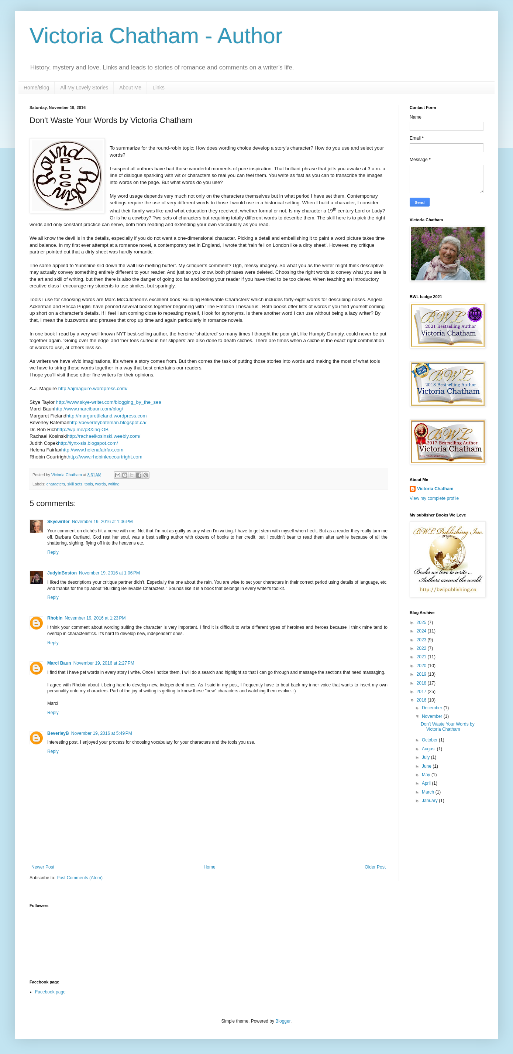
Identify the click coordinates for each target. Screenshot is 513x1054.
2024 (422, 631)
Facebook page (50, 992)
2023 (422, 639)
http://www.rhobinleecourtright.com (105, 457)
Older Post (375, 867)
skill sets (74, 484)
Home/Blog (36, 88)
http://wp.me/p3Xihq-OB (83, 429)
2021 (422, 656)
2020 (422, 665)
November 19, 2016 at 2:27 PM (103, 663)
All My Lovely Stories (84, 88)
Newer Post (42, 867)
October (430, 740)
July (426, 757)
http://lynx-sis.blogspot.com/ (88, 443)
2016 (422, 700)
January (430, 800)
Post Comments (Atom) (79, 877)
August (429, 748)
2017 (422, 691)
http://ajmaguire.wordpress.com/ (93, 388)
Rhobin (54, 618)
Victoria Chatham (435, 488)
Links (158, 88)
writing (114, 484)
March (428, 792)
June (427, 766)
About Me (130, 88)
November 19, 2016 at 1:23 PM (95, 618)
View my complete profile (434, 498)
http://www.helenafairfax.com (92, 450)
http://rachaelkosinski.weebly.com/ (103, 436)
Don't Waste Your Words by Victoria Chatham (448, 727)
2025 (422, 622)
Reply (53, 552)
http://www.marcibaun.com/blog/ (88, 409)
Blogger (282, 1021)
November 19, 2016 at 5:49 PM (101, 733)
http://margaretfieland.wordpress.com (106, 416)
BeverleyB (58, 733)
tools (89, 484)
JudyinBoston (62, 573)
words (100, 484)
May (426, 774)
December (433, 707)
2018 (422, 683)
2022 (422, 648)
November (433, 716)
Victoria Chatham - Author (156, 35)
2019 (422, 674)
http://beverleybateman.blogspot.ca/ (108, 422)
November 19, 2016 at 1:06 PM (102, 521)
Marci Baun (59, 663)
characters (56, 484)
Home (210, 867)
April (427, 783)
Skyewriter (58, 521)
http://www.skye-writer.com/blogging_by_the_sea (108, 402)
